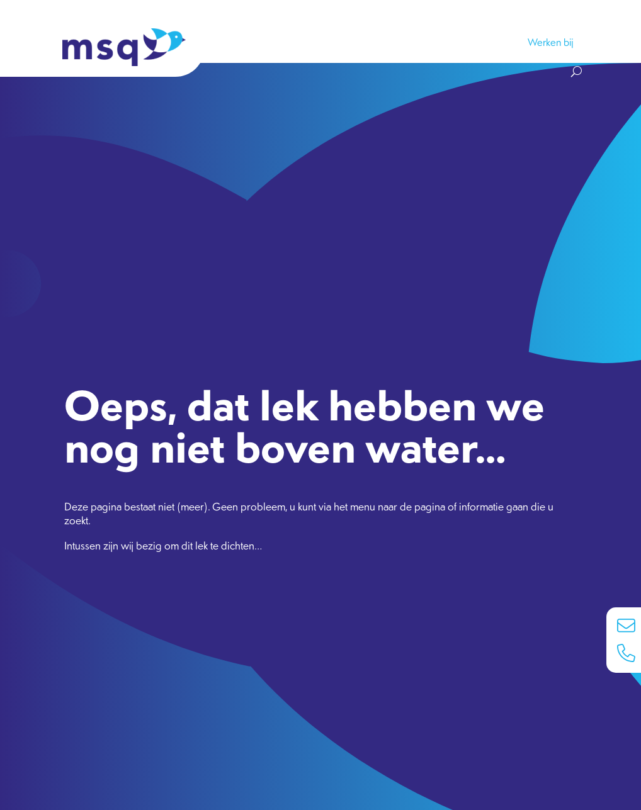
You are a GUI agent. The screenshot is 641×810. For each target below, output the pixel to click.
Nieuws (471, 42)
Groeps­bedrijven (393, 42)
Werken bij (551, 42)
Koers (319, 42)
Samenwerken (251, 42)
